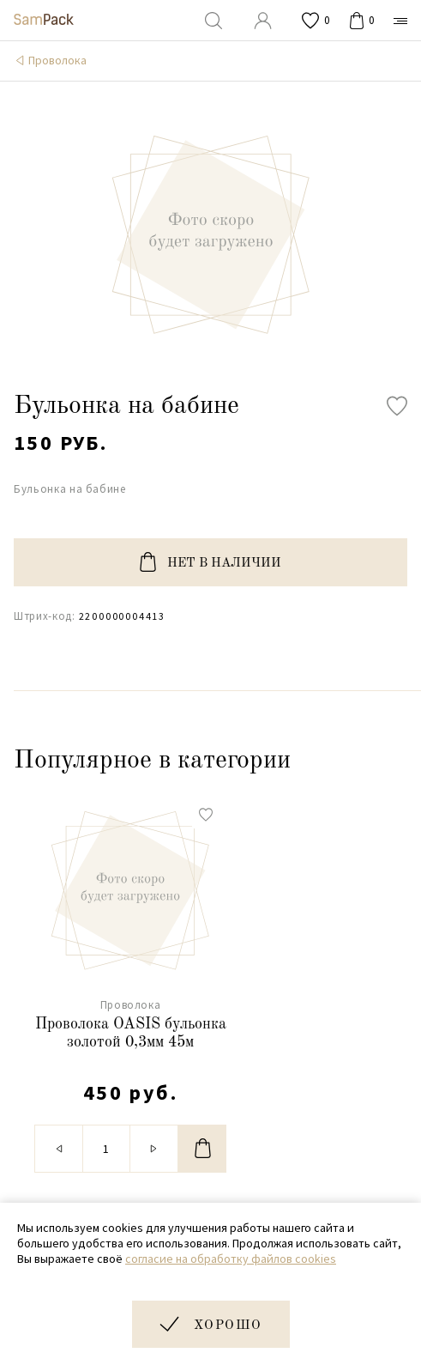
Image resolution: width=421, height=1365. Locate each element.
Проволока (57, 60)
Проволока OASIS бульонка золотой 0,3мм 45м (130, 1033)
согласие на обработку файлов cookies (230, 1258)
